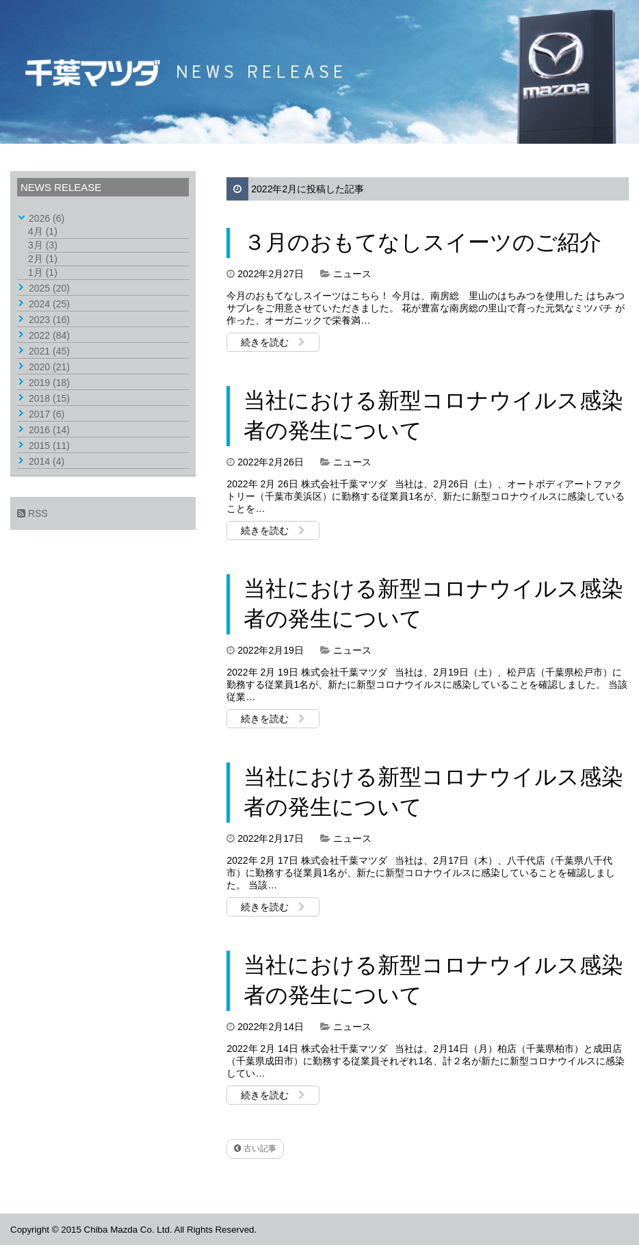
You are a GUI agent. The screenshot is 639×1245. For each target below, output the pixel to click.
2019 (49, 382)
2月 (42, 258)
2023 (49, 319)
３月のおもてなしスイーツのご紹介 (422, 242)
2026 (46, 218)
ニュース (352, 273)
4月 (42, 231)
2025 (49, 288)
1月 (42, 272)
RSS (32, 513)
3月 (42, 245)
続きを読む (273, 342)
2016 (49, 429)
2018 (49, 398)
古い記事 (255, 1148)
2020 (49, 366)
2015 (49, 445)
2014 (46, 461)
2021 (49, 351)
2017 (46, 414)
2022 (49, 335)
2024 (49, 303)
